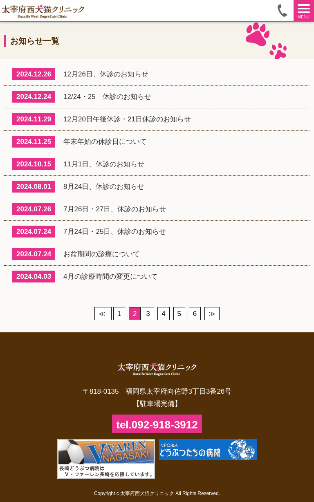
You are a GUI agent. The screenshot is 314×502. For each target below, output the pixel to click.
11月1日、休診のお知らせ (78, 164)
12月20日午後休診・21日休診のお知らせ (101, 119)
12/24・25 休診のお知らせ (81, 97)
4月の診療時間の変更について (85, 276)
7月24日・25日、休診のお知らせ (89, 232)
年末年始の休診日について (79, 142)
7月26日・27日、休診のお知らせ (89, 209)
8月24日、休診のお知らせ (78, 187)
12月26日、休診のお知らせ (80, 74)
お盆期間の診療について (76, 254)
